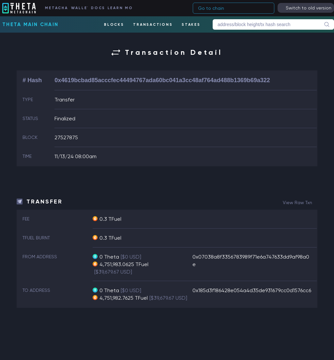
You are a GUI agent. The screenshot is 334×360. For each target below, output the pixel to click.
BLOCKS (114, 24)
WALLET (79, 8)
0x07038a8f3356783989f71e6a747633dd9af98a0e (250, 260)
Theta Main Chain (30, 24)
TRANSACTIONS (153, 24)
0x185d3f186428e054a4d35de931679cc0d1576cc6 (251, 290)
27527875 (66, 137)
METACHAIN (56, 8)
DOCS (97, 8)
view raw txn (297, 202)
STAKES (191, 24)
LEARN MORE (120, 8)
